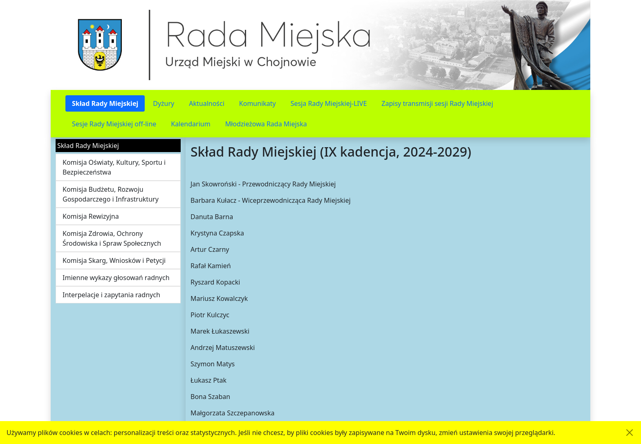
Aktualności (206, 103)
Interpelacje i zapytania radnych (111, 294)
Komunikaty (257, 103)
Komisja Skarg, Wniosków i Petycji (114, 260)
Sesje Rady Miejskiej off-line (114, 123)
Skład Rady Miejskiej (105, 103)
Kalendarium (190, 123)
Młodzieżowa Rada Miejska (266, 123)
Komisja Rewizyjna (91, 216)
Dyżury (163, 103)
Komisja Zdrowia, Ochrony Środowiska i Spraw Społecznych (112, 238)
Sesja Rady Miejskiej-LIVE (329, 103)
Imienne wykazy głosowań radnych (116, 277)
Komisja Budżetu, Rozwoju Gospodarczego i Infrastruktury (111, 194)
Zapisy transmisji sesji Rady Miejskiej (437, 103)
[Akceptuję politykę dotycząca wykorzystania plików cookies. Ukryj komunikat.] (629, 432)
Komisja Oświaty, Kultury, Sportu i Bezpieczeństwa (114, 167)
